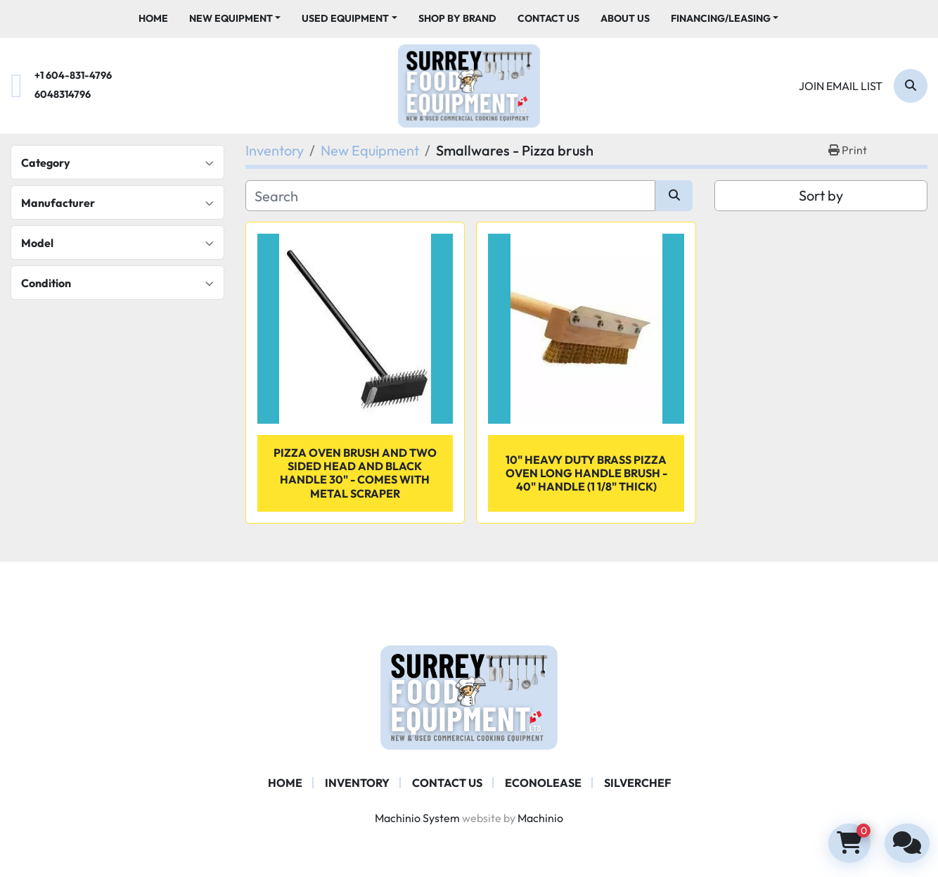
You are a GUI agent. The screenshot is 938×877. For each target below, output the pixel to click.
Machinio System (417, 818)
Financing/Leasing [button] (721, 18)
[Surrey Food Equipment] (469, 696)
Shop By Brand (457, 18)
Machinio (540, 818)
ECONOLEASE (543, 783)
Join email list (840, 86)
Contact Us (548, 18)
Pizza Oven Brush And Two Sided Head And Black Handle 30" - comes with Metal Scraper (355, 473)
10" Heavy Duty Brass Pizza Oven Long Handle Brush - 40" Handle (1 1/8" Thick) (586, 473)
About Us (625, 18)
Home (153, 18)
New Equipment (231, 18)
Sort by (821, 195)
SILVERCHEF (637, 783)
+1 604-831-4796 (73, 75)
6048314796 (62, 94)
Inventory (357, 783)
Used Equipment (345, 18)
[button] (235, 18)
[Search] (910, 86)
